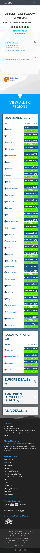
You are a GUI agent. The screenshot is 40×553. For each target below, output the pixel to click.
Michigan (9, 195)
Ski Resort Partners (11, 471)
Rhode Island (10, 267)
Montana (8, 208)
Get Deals (31, 131)
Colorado (9, 149)
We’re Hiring (9, 494)
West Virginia (10, 312)
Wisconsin (9, 318)
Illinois (8, 169)
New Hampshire (11, 221)
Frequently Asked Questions (20, 430)
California (9, 142)
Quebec (8, 370)
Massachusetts (11, 188)
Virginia (8, 299)
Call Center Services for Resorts (15, 477)
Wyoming (9, 325)
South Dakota (10, 272)
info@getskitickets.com (11, 428)
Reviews (8, 491)
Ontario (8, 363)
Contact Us (9, 459)
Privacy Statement (11, 489)
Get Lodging (31, 267)
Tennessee (9, 279)
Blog (6, 480)
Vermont (8, 292)
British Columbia (11, 356)
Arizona (8, 136)
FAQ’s (7, 468)
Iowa (7, 175)
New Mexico (10, 228)
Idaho (7, 162)
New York (9, 234)
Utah (7, 286)
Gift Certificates (10, 486)
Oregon (8, 254)
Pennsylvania (10, 261)
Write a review (20, 50)
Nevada (8, 215)
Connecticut (10, 155)
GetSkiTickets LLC (11, 43)
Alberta (8, 350)
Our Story (8, 462)
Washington (10, 305)
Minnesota (9, 202)
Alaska (8, 129)
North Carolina (10, 241)
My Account (9, 465)
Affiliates (8, 483)
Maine (8, 182)
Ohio (7, 248)
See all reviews (10, 50)
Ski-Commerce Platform (13, 474)
